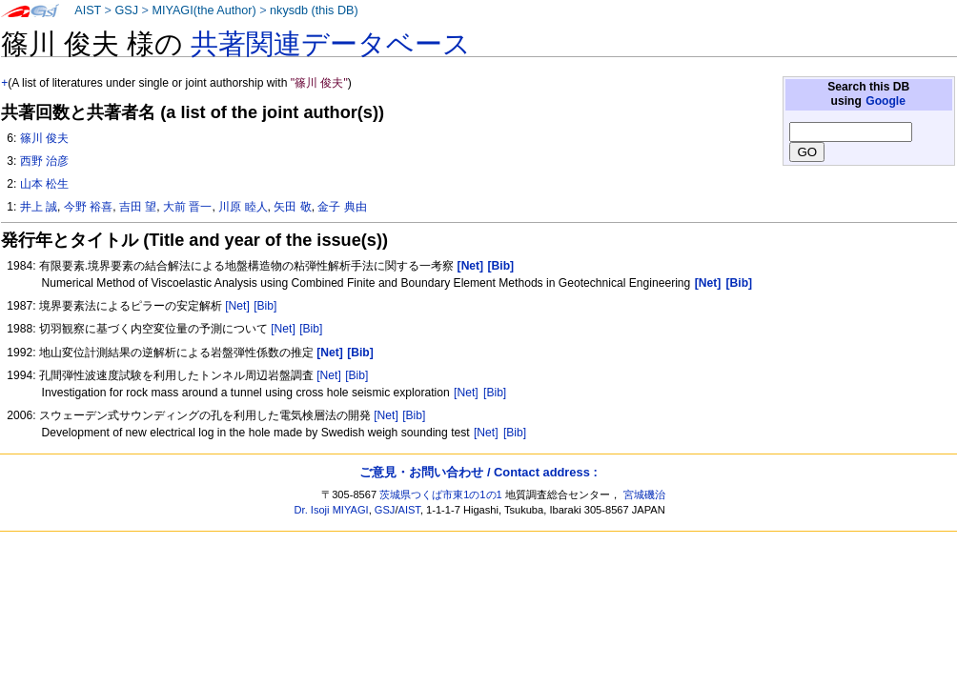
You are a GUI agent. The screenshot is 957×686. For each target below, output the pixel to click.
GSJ (126, 10)
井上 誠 (38, 206)
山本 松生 (44, 184)
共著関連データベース (331, 44)
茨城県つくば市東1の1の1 (440, 494)
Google (885, 101)
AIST (87, 10)
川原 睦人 (242, 206)
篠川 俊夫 (44, 138)
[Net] (237, 306)
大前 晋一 (187, 206)
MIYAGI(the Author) (203, 10)
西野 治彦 (44, 161)
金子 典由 (341, 206)
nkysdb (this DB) (314, 10)
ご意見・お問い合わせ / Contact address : (478, 472)
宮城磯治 (644, 494)
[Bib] (265, 306)
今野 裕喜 (88, 206)
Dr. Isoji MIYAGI (332, 509)
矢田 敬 (292, 206)
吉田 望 (137, 206)
